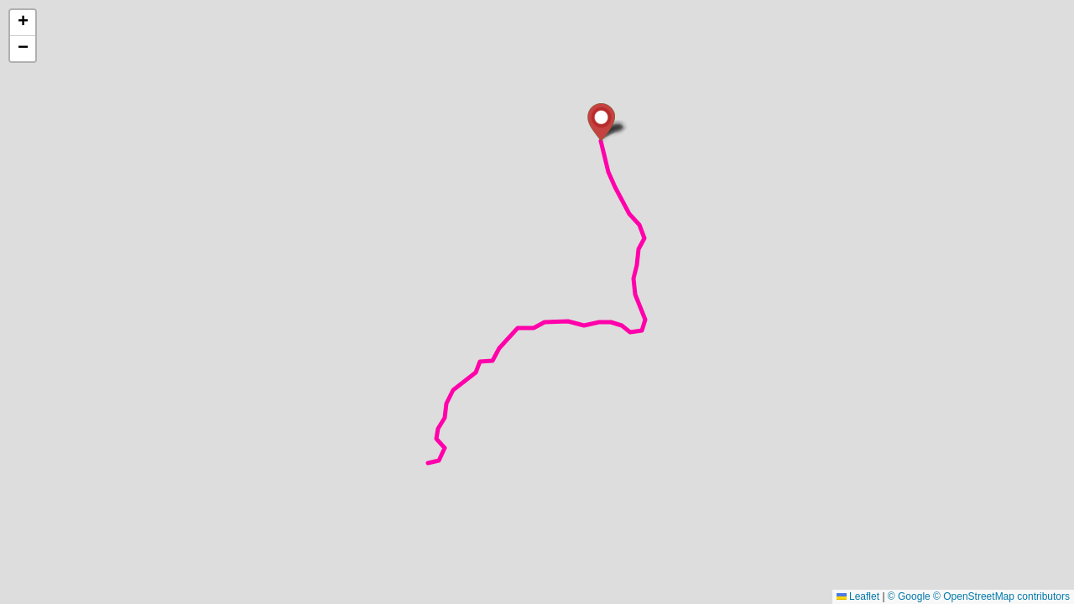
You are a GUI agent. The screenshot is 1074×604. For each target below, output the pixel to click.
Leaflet (858, 596)
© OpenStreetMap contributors (1001, 596)
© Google (909, 596)
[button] (601, 122)
